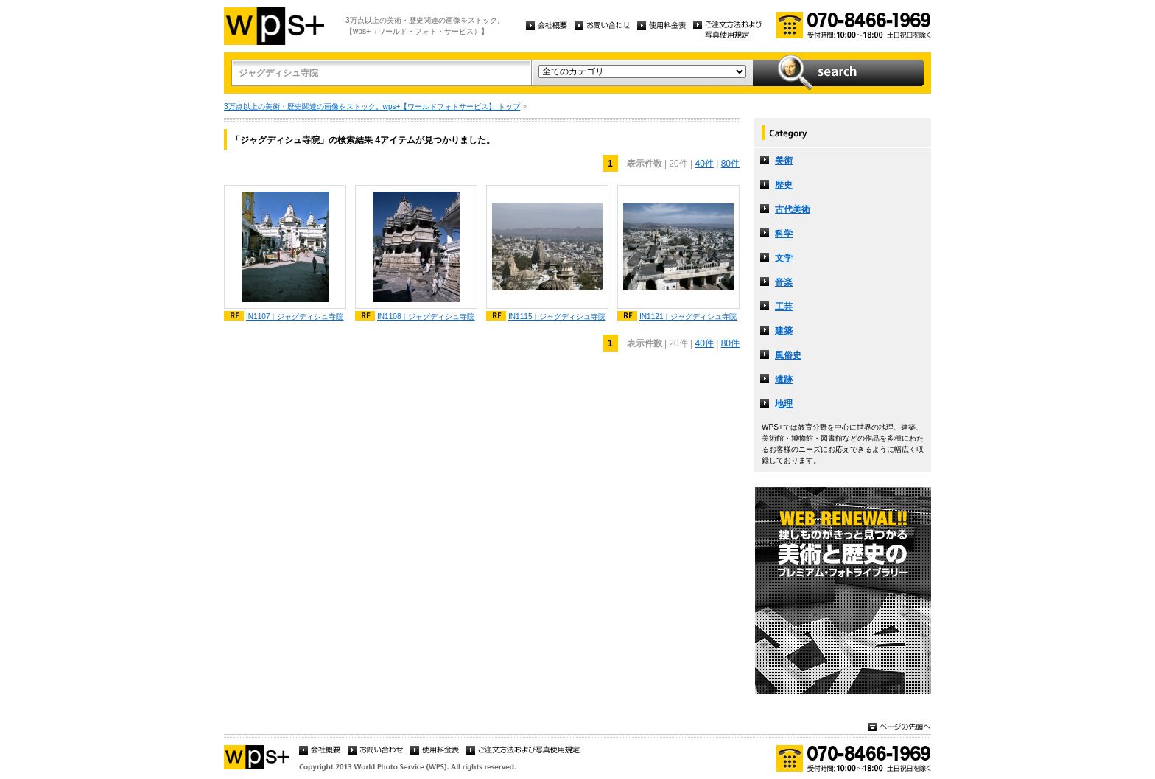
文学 (784, 258)
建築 (784, 331)
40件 (704, 163)
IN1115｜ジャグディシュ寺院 (557, 316)
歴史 (784, 185)
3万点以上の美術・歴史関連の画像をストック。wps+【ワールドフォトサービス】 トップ (372, 106)
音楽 (784, 282)
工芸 (784, 306)
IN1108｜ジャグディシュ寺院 (426, 316)
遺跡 (784, 379)
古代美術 (792, 209)
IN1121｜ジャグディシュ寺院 (688, 316)
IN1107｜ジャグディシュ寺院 (295, 316)
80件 (730, 163)
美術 (784, 161)
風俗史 (788, 355)
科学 (784, 233)
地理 (784, 404)
